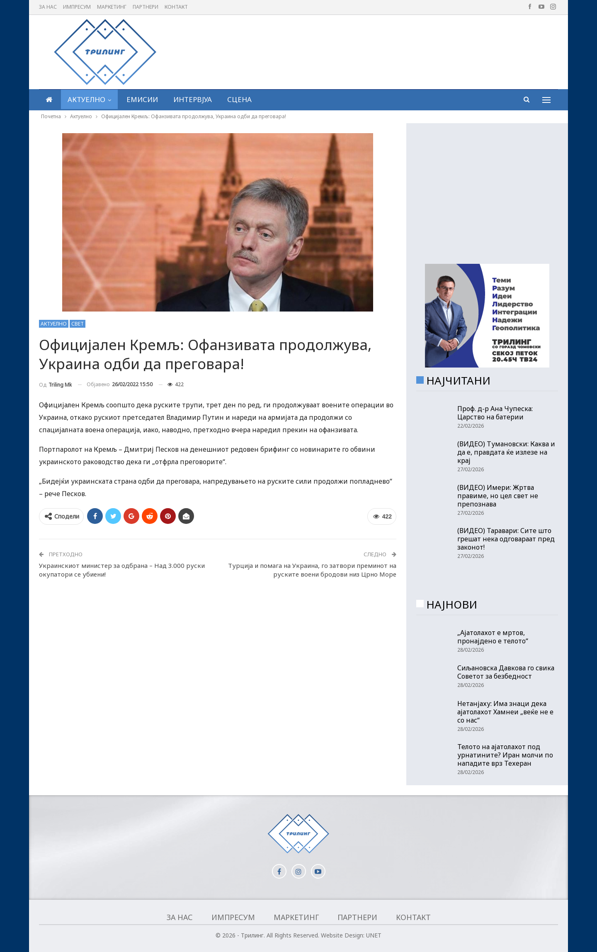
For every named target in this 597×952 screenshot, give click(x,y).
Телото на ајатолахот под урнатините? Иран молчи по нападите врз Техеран (505, 755)
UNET (373, 935)
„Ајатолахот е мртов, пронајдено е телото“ (492, 636)
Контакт (176, 6)
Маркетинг (111, 6)
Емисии (142, 99)
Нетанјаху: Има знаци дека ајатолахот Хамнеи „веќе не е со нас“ (505, 712)
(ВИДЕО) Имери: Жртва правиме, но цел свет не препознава (497, 496)
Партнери (145, 6)
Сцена (239, 99)
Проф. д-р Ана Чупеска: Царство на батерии (495, 412)
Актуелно (86, 99)
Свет (77, 323)
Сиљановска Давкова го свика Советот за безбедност (505, 672)
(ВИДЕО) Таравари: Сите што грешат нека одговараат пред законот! (506, 539)
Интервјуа (192, 99)
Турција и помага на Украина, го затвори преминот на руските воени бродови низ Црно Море (312, 569)
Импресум (77, 6)
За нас (48, 6)
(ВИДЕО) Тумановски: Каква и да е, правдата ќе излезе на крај (506, 452)
